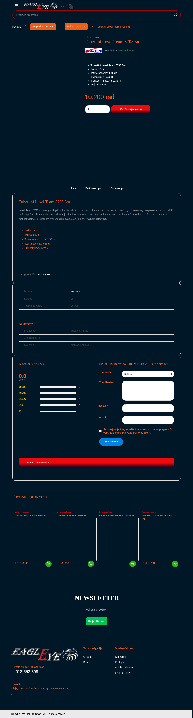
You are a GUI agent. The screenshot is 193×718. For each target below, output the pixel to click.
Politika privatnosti (125, 667)
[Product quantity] (97, 109)
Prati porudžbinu (124, 662)
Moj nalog (120, 656)
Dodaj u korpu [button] (48, 564)
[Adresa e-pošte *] (97, 610)
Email (103, 417)
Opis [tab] (72, 188)
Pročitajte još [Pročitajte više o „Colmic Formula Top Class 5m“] (132, 564)
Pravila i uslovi (123, 672)
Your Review (106, 382)
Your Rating (106, 372)
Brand (86, 662)
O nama (87, 656)
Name (103, 405)
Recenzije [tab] (116, 188)
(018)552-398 (26, 671)
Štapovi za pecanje (43, 26)
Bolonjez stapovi (76, 26)
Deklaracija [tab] (93, 188)
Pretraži (175, 15)
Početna (16, 26)
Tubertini (75, 291)
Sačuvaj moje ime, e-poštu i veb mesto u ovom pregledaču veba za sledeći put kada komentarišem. (138, 431)
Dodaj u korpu (133, 109)
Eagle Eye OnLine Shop (27, 714)
